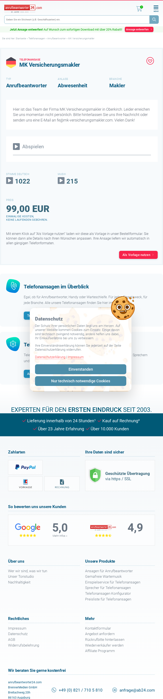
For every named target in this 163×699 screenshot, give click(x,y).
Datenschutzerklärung (50, 357)
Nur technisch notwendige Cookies (80, 381)
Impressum (76, 357)
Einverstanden (81, 369)
